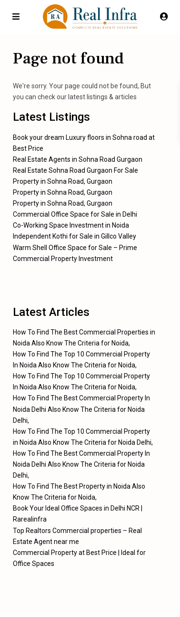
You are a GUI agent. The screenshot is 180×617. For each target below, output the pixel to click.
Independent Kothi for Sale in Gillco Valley (74, 236)
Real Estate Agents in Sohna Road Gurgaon (77, 159)
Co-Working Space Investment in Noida (71, 225)
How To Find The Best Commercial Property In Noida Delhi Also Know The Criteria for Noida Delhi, (81, 409)
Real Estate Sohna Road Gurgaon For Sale (75, 170)
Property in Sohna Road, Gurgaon (62, 181)
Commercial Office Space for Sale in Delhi (75, 214)
